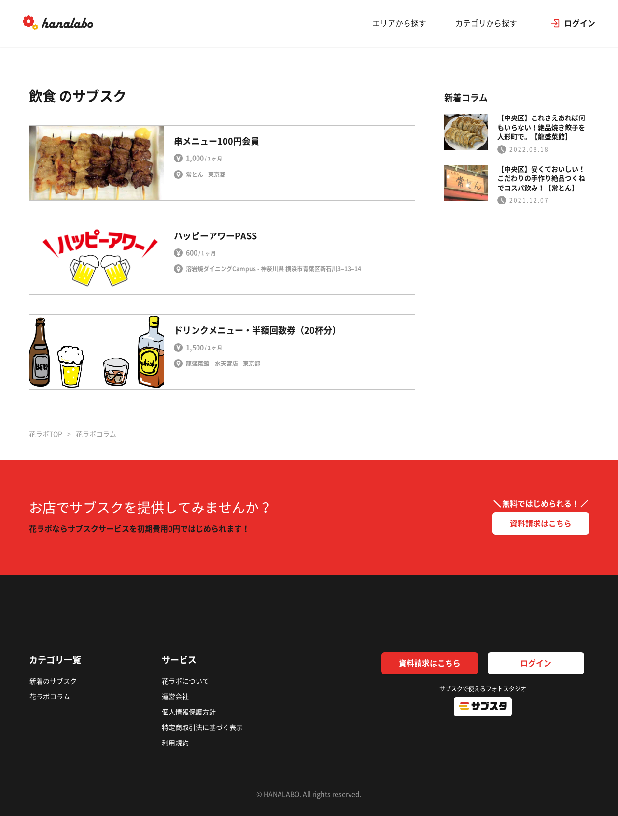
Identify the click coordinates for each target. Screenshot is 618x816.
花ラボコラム (49, 695)
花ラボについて (185, 681)
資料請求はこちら (541, 523)
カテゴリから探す (485, 24)
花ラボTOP (45, 434)
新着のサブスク (52, 681)
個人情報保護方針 (188, 710)
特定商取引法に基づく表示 (201, 724)
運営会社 (174, 695)
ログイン (535, 663)
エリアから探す (398, 24)
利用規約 (174, 739)
